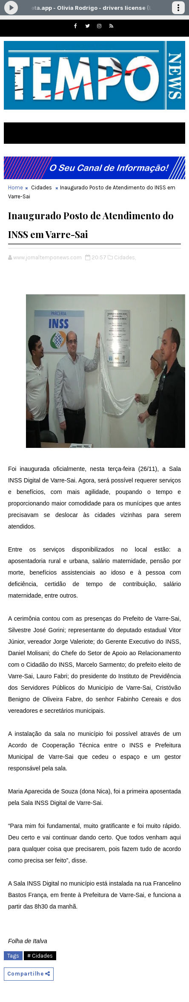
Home (15, 187)
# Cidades (40, 956)
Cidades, (125, 257)
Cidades (41, 187)
